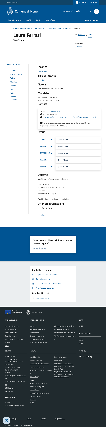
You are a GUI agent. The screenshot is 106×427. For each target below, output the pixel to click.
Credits (43, 418)
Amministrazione (14, 20)
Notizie (81, 326)
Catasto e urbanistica (37, 336)
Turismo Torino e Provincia (38, 383)
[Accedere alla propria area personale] (86, 2)
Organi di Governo (40, 28)
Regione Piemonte (12, 2)
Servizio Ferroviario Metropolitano (41, 372)
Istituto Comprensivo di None (39, 393)
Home (15, 28)
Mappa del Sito (60, 418)
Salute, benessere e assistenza (64, 332)
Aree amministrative (12, 326)
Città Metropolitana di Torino (39, 363)
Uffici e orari (9, 388)
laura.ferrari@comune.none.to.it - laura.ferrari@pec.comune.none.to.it (69, 117)
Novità (28, 20)
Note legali (58, 360)
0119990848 (55, 111)
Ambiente (33, 326)
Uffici (7, 346)
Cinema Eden (34, 390)
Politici (7, 342)
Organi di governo (11, 336)
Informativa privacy (60, 357)
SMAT (32, 403)
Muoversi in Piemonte (37, 367)
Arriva (32, 380)
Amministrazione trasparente (64, 366)
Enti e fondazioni (11, 332)
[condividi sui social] (80, 34)
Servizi (38, 20)
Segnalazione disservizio (62, 371)
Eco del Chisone (35, 396)
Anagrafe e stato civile (37, 329)
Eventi (81, 343)
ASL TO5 (33, 399)
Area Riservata (35, 357)
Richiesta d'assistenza (61, 376)
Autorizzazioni (34, 332)
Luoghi (81, 340)
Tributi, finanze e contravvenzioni (65, 337)
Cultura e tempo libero (37, 339)
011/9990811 (16, 367)
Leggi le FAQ (58, 369)
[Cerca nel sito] (95, 11)
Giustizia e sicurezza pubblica (64, 326)
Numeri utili (9, 391)
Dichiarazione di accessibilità (63, 363)
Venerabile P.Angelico (37, 386)
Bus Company (34, 376)
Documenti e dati (11, 329)
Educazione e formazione (38, 342)
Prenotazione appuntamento (64, 374)
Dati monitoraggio (11, 418)
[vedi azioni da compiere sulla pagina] (89, 35)
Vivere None (50, 20)
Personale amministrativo (14, 339)
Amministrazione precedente (59, 28)
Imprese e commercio (61, 329)
